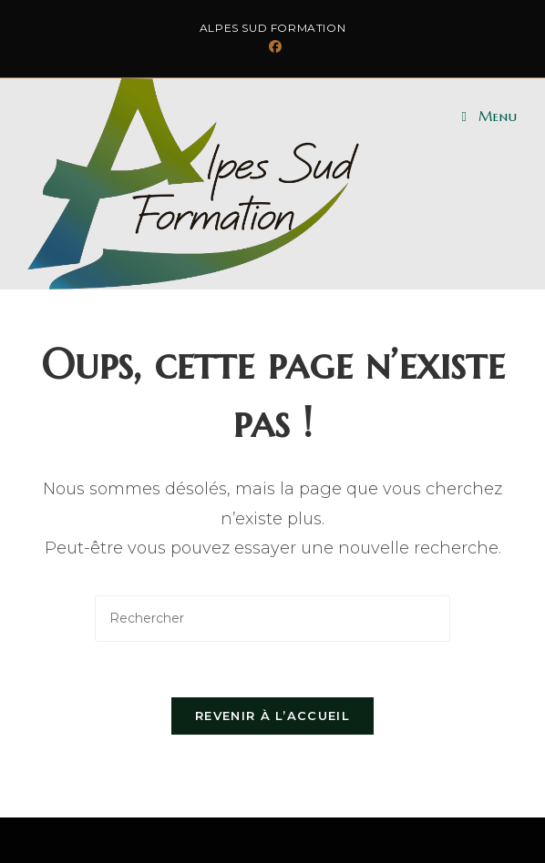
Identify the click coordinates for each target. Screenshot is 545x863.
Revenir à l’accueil (272, 715)
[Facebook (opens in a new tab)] (272, 46)
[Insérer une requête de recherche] (272, 618)
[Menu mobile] (490, 116)
